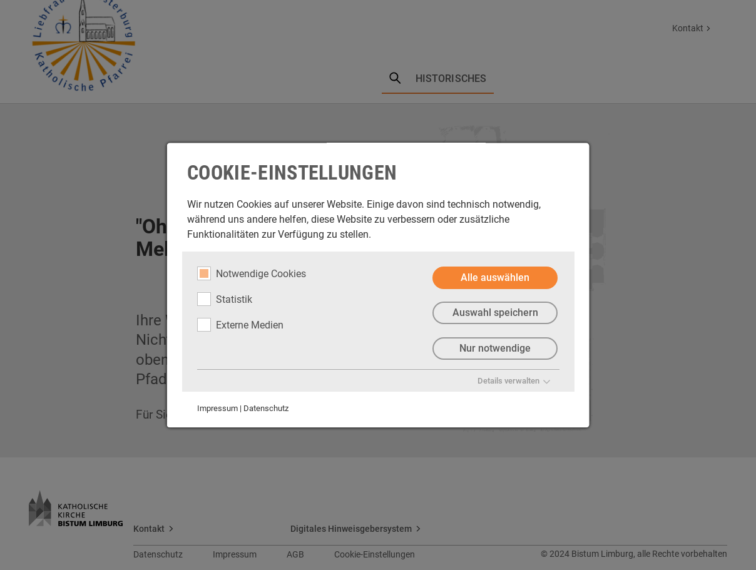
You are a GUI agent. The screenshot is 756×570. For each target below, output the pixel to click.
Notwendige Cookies (251, 273)
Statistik (224, 299)
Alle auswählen (495, 277)
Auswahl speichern (495, 313)
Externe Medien (240, 325)
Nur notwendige (495, 349)
